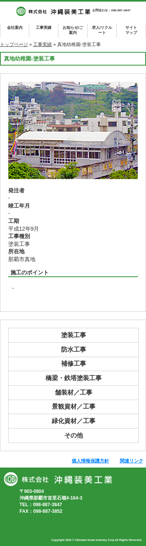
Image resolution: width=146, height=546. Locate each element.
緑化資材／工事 (73, 421)
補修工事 (73, 363)
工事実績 (43, 27)
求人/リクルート (102, 30)
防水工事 (73, 349)
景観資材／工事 (73, 406)
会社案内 (15, 27)
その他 (73, 435)
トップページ (14, 44)
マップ (131, 30)
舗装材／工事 (73, 392)
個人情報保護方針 (90, 461)
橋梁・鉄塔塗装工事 (74, 378)
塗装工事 (73, 335)
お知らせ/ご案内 (73, 30)
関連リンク (131, 461)
